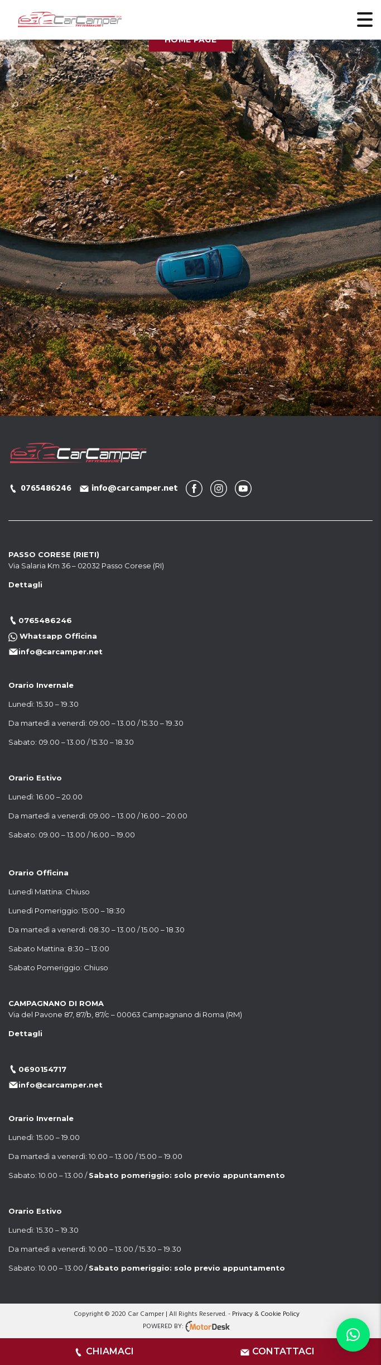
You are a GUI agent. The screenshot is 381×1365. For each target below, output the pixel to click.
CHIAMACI (110, 1351)
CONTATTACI (283, 1351)
